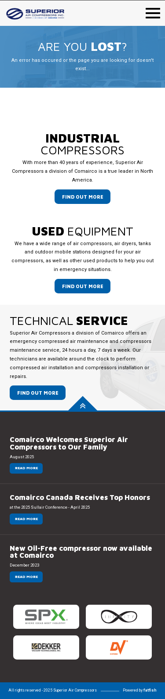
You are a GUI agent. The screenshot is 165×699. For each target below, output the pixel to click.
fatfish (150, 690)
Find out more (82, 197)
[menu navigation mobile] (153, 12)
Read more (26, 468)
